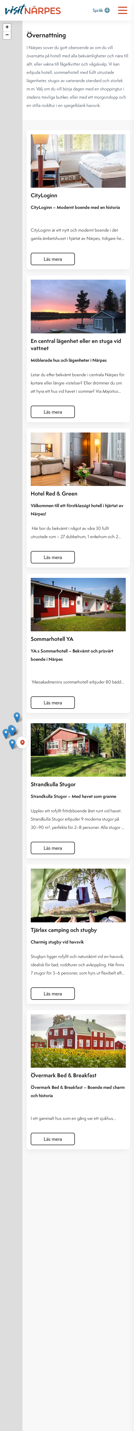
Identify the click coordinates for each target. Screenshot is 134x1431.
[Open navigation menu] (122, 10)
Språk (101, 10)
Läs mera (53, 259)
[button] (12, 731)
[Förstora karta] (22, 742)
